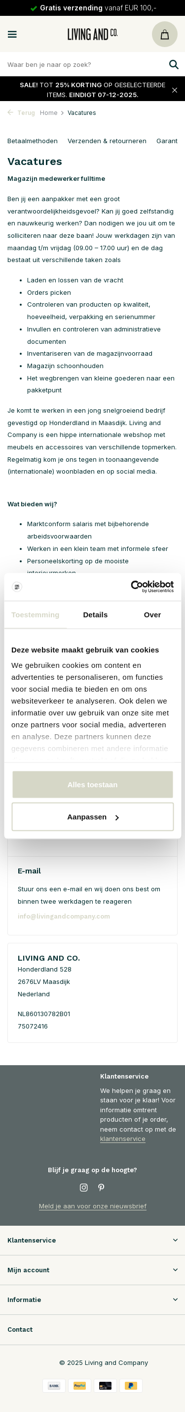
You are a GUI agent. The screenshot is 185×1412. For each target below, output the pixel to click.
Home (52, 112)
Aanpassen (92, 817)
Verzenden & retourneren (107, 141)
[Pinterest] (102, 1188)
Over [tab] (152, 614)
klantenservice (123, 1138)
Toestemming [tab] (35, 614)
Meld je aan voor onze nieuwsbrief (93, 1206)
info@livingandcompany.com (64, 916)
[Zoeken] (92, 64)
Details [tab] (95, 614)
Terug (21, 112)
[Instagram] (84, 1188)
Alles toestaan (93, 784)
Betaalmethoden (32, 141)
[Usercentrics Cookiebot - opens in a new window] (132, 587)
